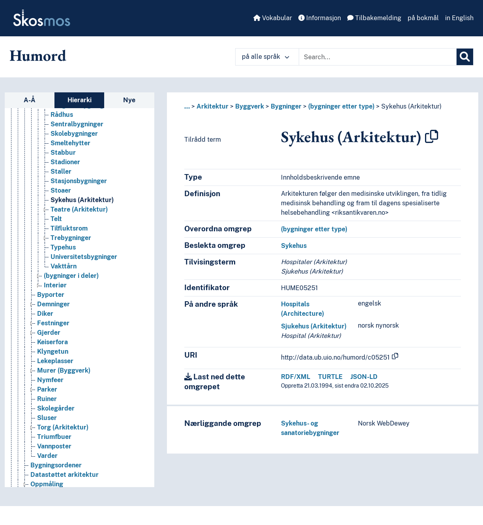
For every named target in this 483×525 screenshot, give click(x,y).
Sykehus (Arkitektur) (411, 106)
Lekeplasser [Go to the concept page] (55, 364)
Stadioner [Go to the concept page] (65, 165)
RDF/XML (295, 377)
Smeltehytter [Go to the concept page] (70, 146)
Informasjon (319, 18)
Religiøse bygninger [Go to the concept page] (80, 108)
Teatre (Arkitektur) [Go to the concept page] (79, 213)
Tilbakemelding (374, 18)
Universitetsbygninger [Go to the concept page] (84, 260)
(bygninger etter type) (341, 106)
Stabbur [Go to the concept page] (63, 156)
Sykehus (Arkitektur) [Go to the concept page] (82, 203)
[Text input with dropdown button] (378, 57)
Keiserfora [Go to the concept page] (52, 345)
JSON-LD (364, 377)
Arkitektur (212, 106)
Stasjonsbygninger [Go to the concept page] (79, 184)
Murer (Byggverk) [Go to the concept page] (63, 374)
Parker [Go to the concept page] (47, 393)
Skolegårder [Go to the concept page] (56, 412)
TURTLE (330, 377)
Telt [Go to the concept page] (56, 222)
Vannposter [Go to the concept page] (54, 450)
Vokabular (272, 18)
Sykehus (294, 245)
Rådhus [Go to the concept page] (62, 118)
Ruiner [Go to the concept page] (47, 402)
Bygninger (286, 106)
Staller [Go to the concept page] (61, 175)
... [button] (187, 106)
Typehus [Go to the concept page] (63, 251)
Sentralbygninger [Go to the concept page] (77, 127)
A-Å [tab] (30, 100)
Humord (37, 55)
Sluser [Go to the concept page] (47, 421)
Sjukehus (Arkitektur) (313, 326)
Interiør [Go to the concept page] (55, 288)
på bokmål (423, 18)
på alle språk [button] (265, 56)
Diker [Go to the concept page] (45, 317)
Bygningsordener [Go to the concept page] (56, 468)
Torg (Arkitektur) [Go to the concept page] (62, 431)
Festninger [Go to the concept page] (53, 326)
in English (459, 18)
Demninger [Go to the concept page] (53, 307)
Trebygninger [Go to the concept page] (71, 241)
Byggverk (249, 106)
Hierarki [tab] (79, 100)
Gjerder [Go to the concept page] (48, 336)
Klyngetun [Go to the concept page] (52, 355)
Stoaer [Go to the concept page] (61, 194)
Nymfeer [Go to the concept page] (50, 383)
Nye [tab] (129, 100)
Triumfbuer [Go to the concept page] (54, 440)
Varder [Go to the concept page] (47, 459)
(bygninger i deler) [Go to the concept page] (71, 279)
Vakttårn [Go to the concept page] (64, 270)
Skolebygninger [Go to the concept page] (74, 137)
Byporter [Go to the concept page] (50, 298)
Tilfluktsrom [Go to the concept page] (69, 232)
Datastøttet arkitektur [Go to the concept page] (64, 478)
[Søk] (465, 57)
